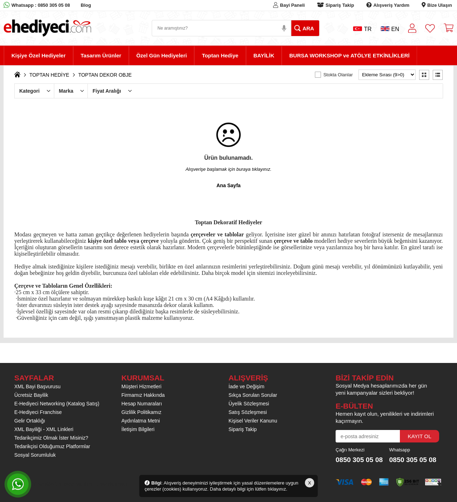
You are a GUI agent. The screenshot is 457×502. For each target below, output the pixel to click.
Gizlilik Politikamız (141, 412)
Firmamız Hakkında (143, 395)
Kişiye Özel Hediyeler (38, 55)
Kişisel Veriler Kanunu (252, 421)
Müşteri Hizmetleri (141, 386)
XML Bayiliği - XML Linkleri (43, 429)
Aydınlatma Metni (140, 421)
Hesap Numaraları (141, 403)
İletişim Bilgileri (138, 429)
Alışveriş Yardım (391, 5)
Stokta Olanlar (338, 74)
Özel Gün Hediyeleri (161, 55)
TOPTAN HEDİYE (49, 75)
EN (390, 29)
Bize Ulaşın (439, 5)
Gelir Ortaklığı (29, 421)
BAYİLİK (264, 55)
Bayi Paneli (292, 5)
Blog (86, 5)
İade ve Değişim (246, 386)
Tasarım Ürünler (101, 55)
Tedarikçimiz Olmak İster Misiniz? (51, 438)
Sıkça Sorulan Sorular (252, 395)
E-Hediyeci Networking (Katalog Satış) (56, 403)
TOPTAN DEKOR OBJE (105, 75)
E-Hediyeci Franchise (38, 412)
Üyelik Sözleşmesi (248, 403)
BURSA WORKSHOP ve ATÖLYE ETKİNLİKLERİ (349, 55)
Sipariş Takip (340, 5)
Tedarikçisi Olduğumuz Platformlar (52, 446)
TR (362, 29)
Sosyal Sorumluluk (35, 455)
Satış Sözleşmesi (247, 412)
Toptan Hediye (220, 55)
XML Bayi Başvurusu (37, 386)
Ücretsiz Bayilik (31, 395)
